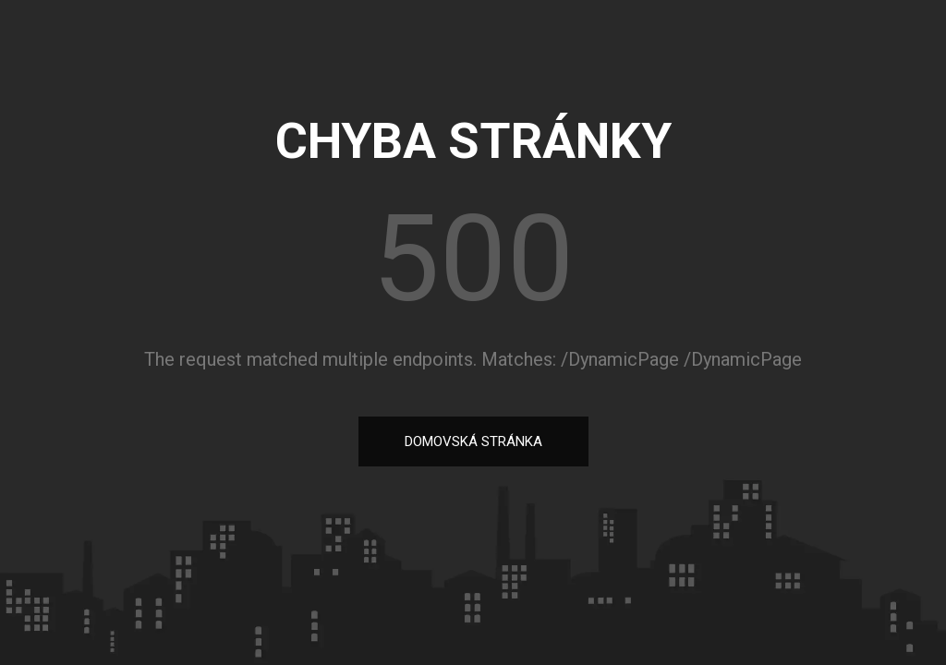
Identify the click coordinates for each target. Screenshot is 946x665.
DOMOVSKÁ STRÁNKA (473, 441)
